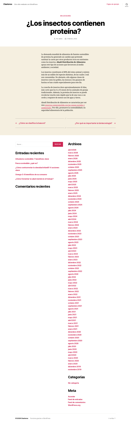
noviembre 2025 (75, 164)
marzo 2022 (73, 288)
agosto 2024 (73, 208)
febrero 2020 (73, 361)
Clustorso (7, 4)
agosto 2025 (73, 173)
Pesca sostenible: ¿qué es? (26, 163)
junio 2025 (72, 179)
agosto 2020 (73, 343)
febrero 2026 (73, 156)
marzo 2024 (73, 222)
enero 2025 (73, 193)
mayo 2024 (72, 216)
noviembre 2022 (75, 265)
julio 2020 (72, 346)
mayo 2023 (72, 248)
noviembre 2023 (75, 234)
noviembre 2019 (75, 369)
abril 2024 (72, 219)
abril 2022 (72, 286)
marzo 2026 (73, 153)
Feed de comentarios (77, 402)
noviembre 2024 (75, 199)
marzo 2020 (73, 358)
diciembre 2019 (74, 366)
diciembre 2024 (74, 196)
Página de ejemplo (113, 4)
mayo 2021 (72, 317)
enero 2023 (73, 260)
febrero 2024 (73, 225)
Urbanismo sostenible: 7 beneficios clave (32, 159)
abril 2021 (72, 320)
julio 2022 (72, 277)
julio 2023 (72, 245)
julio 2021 (72, 312)
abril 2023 (72, 251)
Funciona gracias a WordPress (40, 418)
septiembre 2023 (75, 239)
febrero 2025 (73, 190)
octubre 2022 (73, 268)
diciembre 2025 (74, 161)
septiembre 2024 (75, 205)
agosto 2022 (73, 274)
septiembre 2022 (75, 271)
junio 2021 (72, 314)
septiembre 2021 (75, 306)
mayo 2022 (72, 283)
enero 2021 (72, 329)
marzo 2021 (73, 323)
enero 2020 (73, 364)
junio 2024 (72, 213)
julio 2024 (72, 210)
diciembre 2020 (74, 332)
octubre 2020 (73, 338)
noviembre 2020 (75, 335)
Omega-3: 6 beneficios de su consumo (31, 174)
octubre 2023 (73, 236)
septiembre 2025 (75, 170)
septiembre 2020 (75, 340)
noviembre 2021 (74, 300)
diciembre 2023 (74, 231)
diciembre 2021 (74, 297)
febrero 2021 (73, 326)
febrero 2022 (73, 291)
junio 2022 (72, 280)
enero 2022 (73, 294)
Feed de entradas (75, 399)
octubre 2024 (73, 202)
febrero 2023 (73, 257)
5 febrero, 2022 (72, 39)
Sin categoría (65, 16)
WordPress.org (74, 405)
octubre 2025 (73, 167)
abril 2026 (72, 150)
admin (60, 39)
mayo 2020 (72, 352)
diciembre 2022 (74, 262)
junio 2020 (72, 349)
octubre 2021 (73, 303)
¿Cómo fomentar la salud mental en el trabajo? (34, 179)
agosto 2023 (73, 242)
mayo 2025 (72, 182)
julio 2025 (72, 176)
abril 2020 (72, 355)
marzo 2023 (73, 254)
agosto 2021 (73, 309)
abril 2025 (72, 184)
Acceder (71, 396)
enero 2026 (73, 158)
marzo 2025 (73, 187)
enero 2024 (73, 228)
